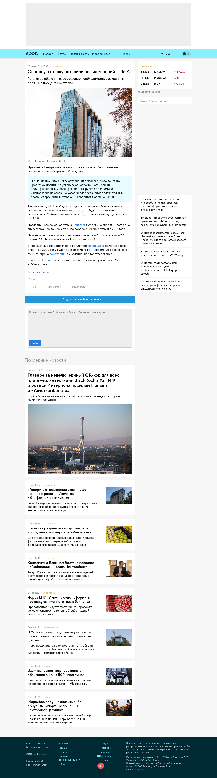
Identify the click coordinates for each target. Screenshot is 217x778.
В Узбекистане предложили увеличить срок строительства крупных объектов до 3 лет (59, 636)
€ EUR (145, 78)
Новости (48, 53)
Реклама (143, 101)
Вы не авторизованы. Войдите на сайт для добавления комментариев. (80, 323)
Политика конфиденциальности (69, 758)
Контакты (163, 101)
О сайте (62, 752)
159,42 (158, 84)
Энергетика (49, 593)
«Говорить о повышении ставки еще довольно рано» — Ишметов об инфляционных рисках (57, 494)
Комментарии (52, 286)
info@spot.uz (140, 769)
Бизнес (49, 370)
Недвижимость (79, 53)
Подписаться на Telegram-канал (79, 299)
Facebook (104, 748)
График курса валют (150, 91)
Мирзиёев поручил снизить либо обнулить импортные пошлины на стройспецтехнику (55, 706)
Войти (35, 343)
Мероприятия (101, 53)
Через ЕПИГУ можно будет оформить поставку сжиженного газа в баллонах (59, 599)
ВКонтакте (104, 756)
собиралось (96, 245)
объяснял (50, 260)
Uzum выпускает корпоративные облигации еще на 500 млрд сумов (56, 673)
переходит (57, 254)
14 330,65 (160, 78)
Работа (62, 764)
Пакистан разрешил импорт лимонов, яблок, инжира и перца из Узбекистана (59, 530)
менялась (79, 225)
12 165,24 (160, 72)
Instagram (104, 752)
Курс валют (147, 66)
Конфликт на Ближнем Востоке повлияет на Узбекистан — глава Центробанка (61, 565)
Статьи (61, 53)
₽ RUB (145, 84)
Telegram (103, 743)
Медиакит (153, 101)
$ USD (145, 72)
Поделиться (76, 286)
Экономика (49, 485)
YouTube (103, 760)
